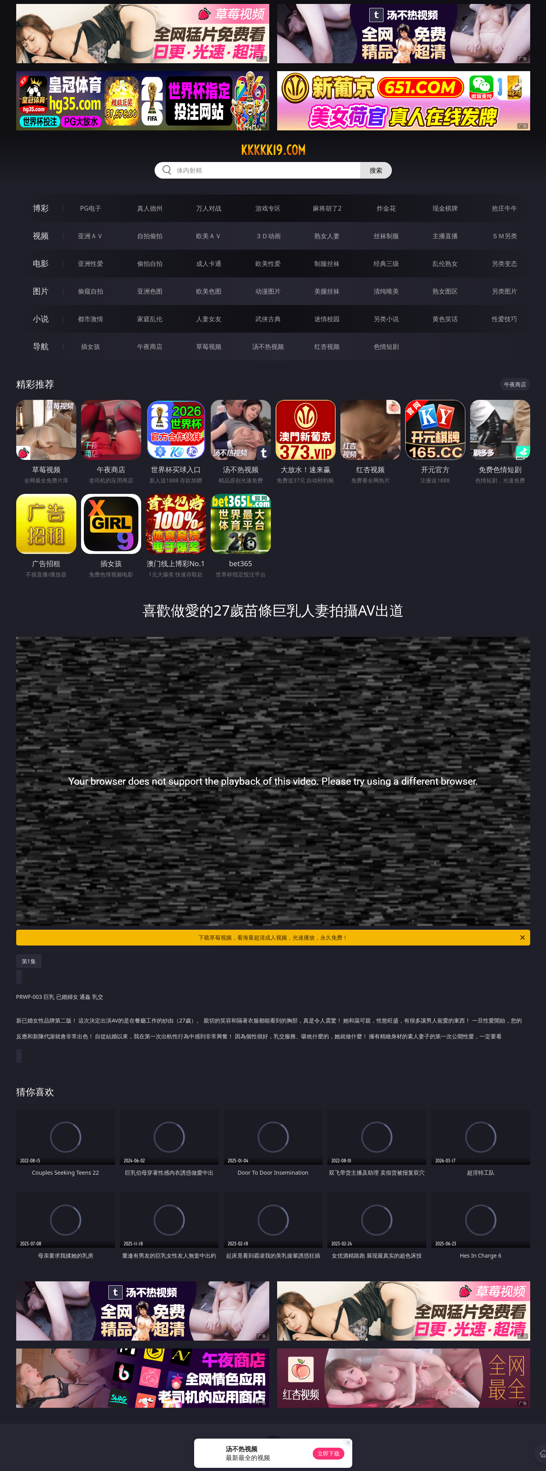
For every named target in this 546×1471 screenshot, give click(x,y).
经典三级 (386, 263)
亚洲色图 (149, 291)
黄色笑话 (445, 319)
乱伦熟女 (445, 263)
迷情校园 (327, 319)
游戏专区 (268, 208)
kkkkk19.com (273, 150)
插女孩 (90, 346)
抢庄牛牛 (504, 208)
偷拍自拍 (149, 263)
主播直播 (445, 236)
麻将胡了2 (327, 208)
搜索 (376, 170)
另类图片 (504, 291)
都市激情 (90, 319)
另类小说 (386, 319)
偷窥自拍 (90, 291)
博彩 (41, 208)
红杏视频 (327, 346)
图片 (41, 291)
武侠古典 (268, 319)
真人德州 (149, 208)
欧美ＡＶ (208, 236)
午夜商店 (149, 346)
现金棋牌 (445, 208)
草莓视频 (208, 346)
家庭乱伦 (149, 319)
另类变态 (504, 263)
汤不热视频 (268, 346)
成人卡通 (208, 263)
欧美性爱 (268, 263)
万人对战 (208, 208)
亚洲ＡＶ (90, 236)
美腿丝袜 (327, 291)
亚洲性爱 (90, 263)
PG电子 (90, 208)
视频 (41, 235)
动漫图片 (268, 291)
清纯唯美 (386, 291)
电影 (41, 263)
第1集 (29, 961)
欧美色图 (208, 291)
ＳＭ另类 (504, 236)
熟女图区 (445, 291)
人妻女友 (208, 319)
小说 (41, 318)
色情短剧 (386, 346)
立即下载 (328, 1453)
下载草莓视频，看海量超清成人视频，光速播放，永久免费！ (362, 937)
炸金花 (386, 208)
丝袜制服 (386, 236)
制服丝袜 (327, 263)
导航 (41, 346)
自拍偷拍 (149, 236)
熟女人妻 (327, 236)
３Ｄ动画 (268, 236)
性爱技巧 (504, 319)
